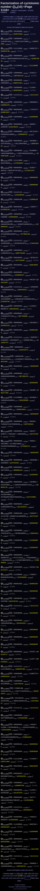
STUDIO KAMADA (20, 885)
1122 (6, 21)
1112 (4, 19)
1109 (29, 17)
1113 (8, 19)
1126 (21, 21)
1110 (33, 17)
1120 (35, 19)
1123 (10, 21)
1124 (14, 21)
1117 (24, 19)
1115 (15, 19)
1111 (36, 17)
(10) (6, 31)
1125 (18, 21)
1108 (25, 17)
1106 (18, 17)
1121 (3, 21)
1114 (11, 19)
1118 (28, 19)
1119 (32, 19)
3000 (32, 21)
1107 (21, 17)
